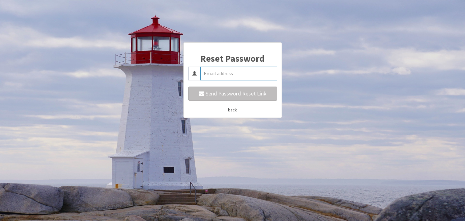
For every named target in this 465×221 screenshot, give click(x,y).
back (232, 110)
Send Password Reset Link (233, 93)
